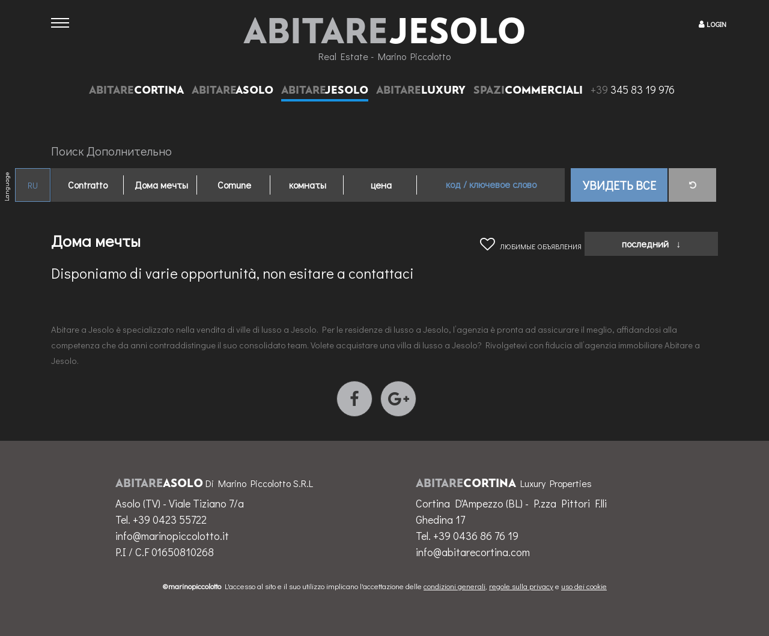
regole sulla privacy (521, 586)
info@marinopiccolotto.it (172, 535)
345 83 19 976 (633, 89)
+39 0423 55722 (170, 519)
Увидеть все (619, 185)
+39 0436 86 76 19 (475, 535)
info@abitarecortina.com (473, 552)
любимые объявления (531, 246)
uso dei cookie (584, 586)
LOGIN (716, 24)
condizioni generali (454, 586)
